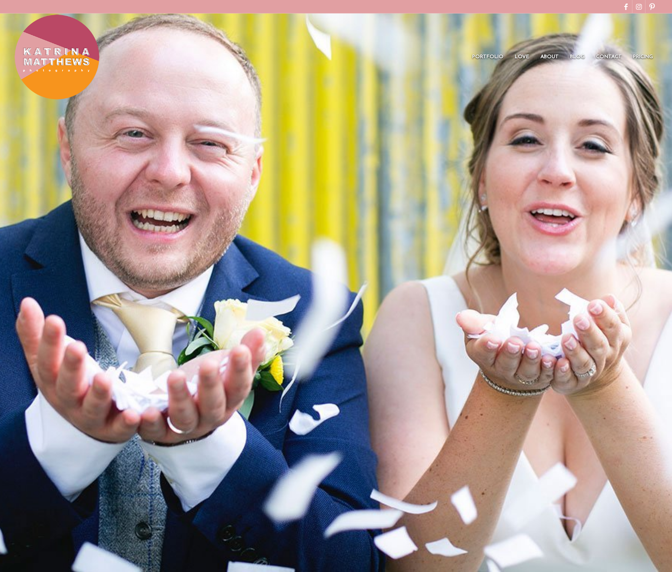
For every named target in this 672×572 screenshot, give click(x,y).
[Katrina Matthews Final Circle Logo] (56, 56)
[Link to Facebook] (625, 6)
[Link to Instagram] (638, 6)
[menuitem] (487, 56)
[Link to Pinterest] (652, 6)
